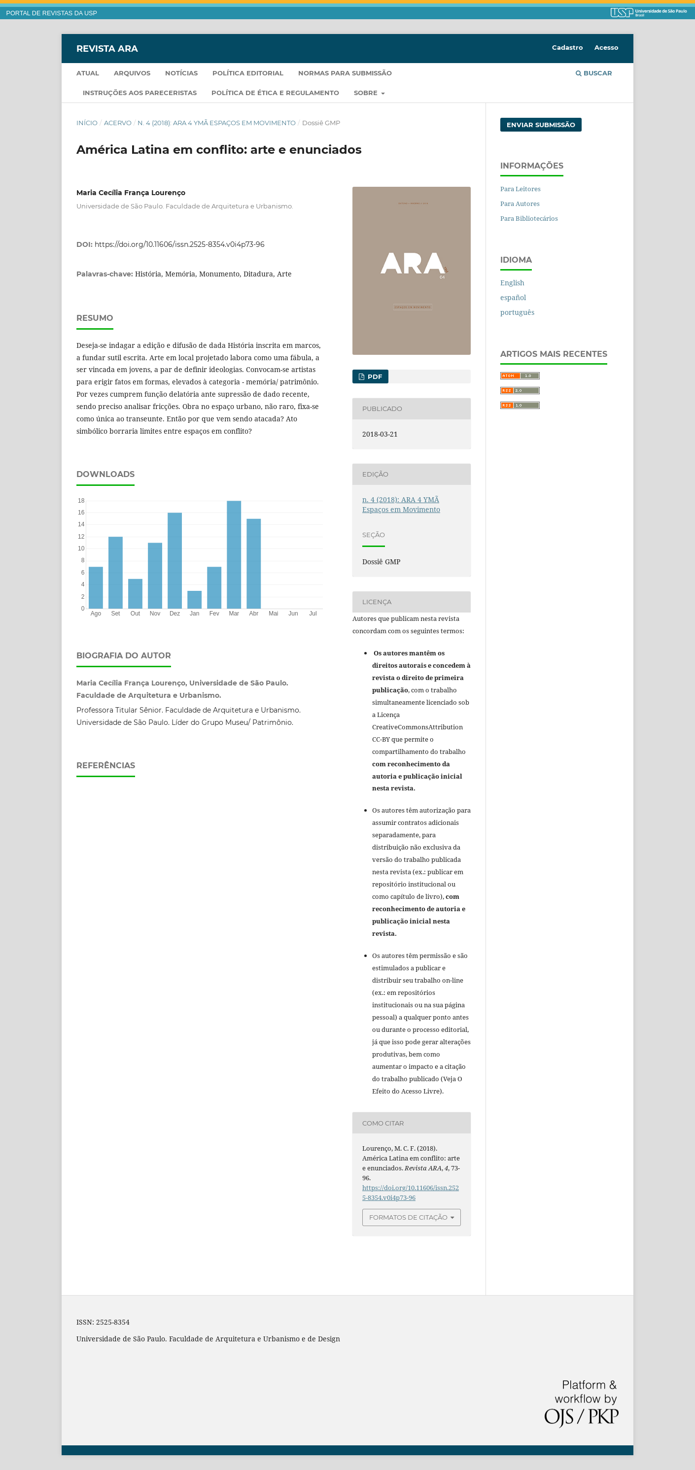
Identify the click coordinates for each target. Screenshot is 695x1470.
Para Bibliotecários (529, 218)
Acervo (118, 123)
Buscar (594, 73)
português (517, 312)
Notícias (181, 73)
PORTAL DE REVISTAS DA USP (51, 13)
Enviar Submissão (541, 125)
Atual (87, 73)
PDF (374, 376)
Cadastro (567, 47)
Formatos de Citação (408, 1217)
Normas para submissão (345, 73)
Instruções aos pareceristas (140, 93)
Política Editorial (247, 73)
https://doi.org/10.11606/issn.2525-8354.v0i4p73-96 (180, 244)
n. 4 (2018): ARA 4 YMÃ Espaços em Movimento (217, 123)
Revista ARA (107, 48)
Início (87, 123)
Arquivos (132, 73)
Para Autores (520, 203)
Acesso (606, 47)
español (513, 297)
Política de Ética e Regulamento (275, 93)
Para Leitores (520, 188)
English (512, 282)
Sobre (367, 93)
